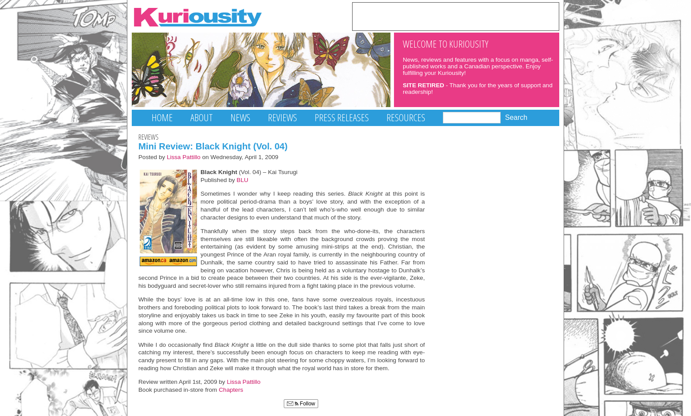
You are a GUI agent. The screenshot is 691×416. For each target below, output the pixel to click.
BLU (243, 180)
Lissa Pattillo (184, 157)
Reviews (282, 117)
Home (162, 117)
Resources (405, 117)
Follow (301, 404)
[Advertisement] (456, 16)
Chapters (231, 389)
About (201, 117)
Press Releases (342, 117)
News (240, 117)
